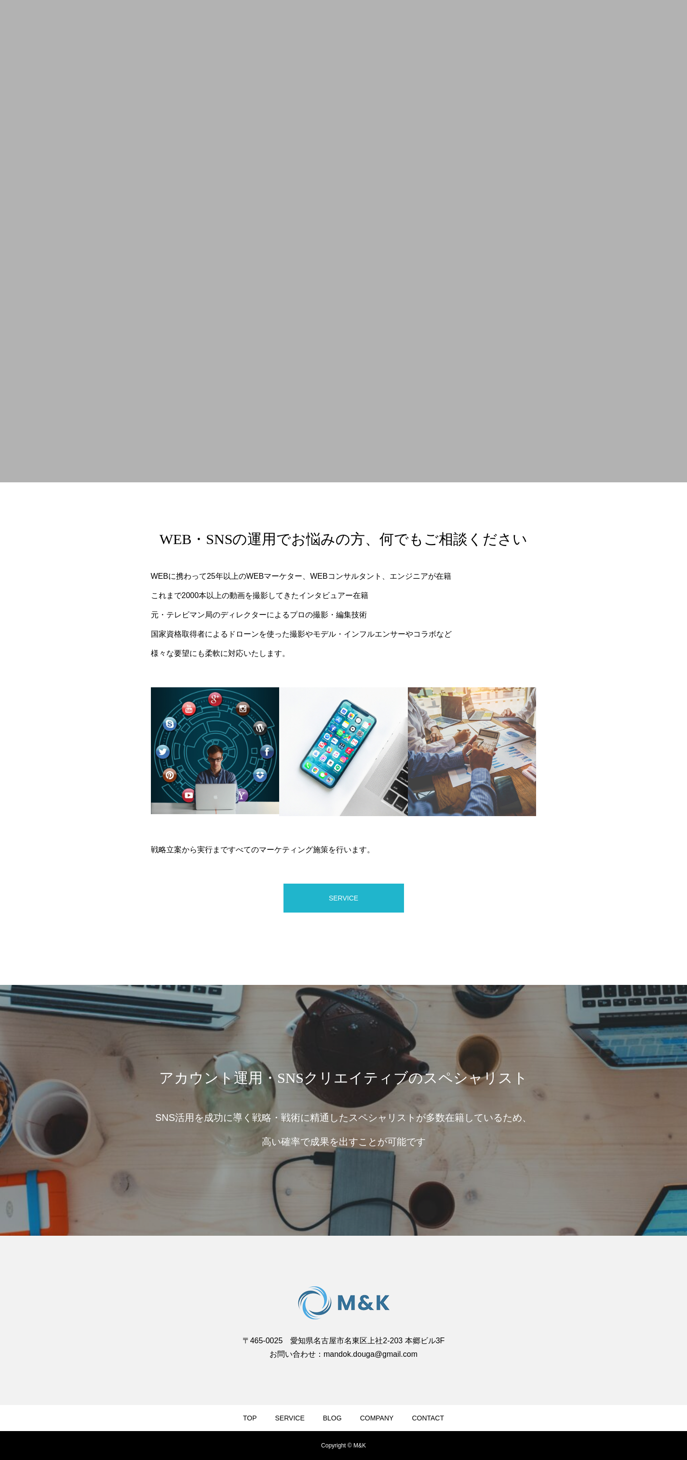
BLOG (332, 1418)
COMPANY (377, 1418)
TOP (250, 1418)
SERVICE (290, 1418)
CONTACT (428, 1418)
